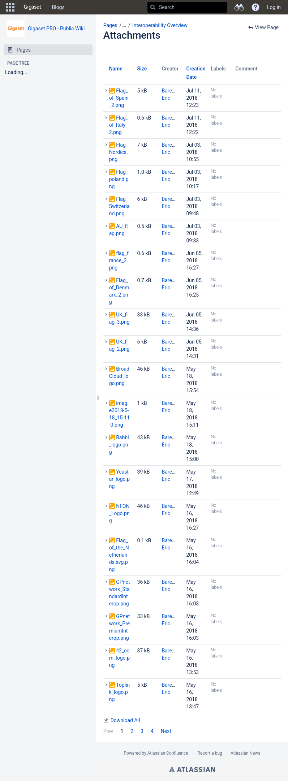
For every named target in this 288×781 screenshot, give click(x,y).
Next (166, 731)
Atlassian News (246, 753)
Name (115, 69)
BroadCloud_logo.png (119, 376)
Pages (110, 25)
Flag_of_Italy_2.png (118, 125)
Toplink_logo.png (119, 692)
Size (142, 69)
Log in (274, 7)
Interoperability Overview (160, 25)
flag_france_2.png (119, 260)
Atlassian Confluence (167, 753)
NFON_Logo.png (119, 513)
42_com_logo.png (119, 658)
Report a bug (210, 753)
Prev (108, 731)
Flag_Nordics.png (118, 152)
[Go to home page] (32, 7)
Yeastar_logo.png (119, 479)
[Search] (153, 7)
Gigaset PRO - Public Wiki (56, 28)
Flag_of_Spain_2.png (119, 98)
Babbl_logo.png (119, 445)
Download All (125, 720)
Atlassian (192, 769)
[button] (10, 7)
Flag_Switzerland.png (119, 206)
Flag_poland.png (119, 179)
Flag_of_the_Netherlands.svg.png (119, 555)
